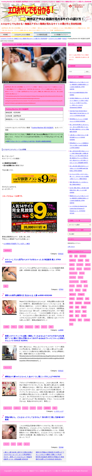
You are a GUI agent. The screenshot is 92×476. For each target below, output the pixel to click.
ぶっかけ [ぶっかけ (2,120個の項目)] (80, 264)
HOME (5, 34)
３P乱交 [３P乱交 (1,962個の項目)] (86, 320)
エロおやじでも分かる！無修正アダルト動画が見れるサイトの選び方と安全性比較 (24, 38)
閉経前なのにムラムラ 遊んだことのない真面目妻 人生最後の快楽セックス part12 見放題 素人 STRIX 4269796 (79, 85)
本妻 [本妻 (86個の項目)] (71, 307)
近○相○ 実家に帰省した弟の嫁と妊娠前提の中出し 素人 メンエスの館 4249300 (79, 190)
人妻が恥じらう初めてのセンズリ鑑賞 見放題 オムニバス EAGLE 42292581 (79, 137)
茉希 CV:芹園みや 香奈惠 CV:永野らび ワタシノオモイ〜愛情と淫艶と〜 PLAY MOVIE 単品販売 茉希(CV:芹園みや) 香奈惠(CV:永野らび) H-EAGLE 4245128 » (50, 455)
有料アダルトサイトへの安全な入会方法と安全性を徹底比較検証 (28, 141)
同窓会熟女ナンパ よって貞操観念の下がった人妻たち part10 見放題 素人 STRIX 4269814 (79, 145)
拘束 (37, 327)
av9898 (60, 330)
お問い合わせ (71, 246)
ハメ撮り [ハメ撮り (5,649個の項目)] (84, 281)
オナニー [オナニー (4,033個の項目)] (87, 269)
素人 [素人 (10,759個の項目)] (77, 315)
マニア (32, 408)
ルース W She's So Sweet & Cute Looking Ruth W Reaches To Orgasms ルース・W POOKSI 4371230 (78, 210)
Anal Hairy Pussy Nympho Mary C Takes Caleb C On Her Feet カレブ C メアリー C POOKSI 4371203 (79, 113)
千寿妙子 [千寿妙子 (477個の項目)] (81, 294)
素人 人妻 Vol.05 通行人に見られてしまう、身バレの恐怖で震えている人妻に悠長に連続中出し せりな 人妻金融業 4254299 (79, 128)
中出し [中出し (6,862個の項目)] (78, 290)
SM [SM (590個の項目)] (76, 256)
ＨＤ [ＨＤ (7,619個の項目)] (71, 324)
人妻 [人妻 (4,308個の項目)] (84, 290)
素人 (6, 286)
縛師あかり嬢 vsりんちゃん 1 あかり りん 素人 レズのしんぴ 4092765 (32, 377)
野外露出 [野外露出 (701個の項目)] (72, 320)
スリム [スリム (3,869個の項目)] (80, 277)
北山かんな (29, 327)
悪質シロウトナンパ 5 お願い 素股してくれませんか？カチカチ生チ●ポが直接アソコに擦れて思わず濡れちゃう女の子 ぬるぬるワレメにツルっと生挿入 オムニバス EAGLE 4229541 (35, 338)
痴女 (51, 327)
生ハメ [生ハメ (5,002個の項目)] (78, 311)
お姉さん (17, 408)
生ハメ (44, 327)
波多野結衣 (7, 250)
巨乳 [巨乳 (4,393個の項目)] (87, 298)
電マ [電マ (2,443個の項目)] (79, 320)
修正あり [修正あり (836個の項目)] (72, 294)
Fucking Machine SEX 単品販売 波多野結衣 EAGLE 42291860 (22, 44)
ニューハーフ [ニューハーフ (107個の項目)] (74, 281)
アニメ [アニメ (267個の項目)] (79, 269)
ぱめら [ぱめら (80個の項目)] (72, 264)
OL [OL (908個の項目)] (71, 256)
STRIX (61, 289)
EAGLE (65, 38)
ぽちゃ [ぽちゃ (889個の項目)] (88, 264)
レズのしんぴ (58, 411)
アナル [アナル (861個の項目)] (72, 269)
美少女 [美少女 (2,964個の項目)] (84, 315)
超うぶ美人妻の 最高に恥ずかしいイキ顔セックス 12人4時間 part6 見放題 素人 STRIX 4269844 (79, 168)
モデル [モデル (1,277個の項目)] (79, 286)
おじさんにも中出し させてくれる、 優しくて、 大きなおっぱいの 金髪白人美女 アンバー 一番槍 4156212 (79, 176)
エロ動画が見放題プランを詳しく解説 (17, 243)
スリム (25, 408)
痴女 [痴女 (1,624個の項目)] (84, 311)
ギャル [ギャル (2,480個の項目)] (82, 273)
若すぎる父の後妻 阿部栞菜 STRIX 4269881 (79, 94)
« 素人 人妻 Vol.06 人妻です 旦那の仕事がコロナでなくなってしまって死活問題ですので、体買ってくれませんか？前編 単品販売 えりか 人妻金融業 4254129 (18, 455)
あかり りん (8, 408)
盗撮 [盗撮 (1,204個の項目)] (71, 315)
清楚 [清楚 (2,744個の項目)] (77, 307)
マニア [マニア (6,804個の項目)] (72, 286)
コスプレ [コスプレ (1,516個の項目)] (72, 277)
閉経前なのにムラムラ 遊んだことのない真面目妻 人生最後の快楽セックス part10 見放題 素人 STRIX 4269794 (79, 199)
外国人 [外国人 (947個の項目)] (72, 298)
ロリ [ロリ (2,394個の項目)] (71, 290)
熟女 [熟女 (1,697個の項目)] (71, 311)
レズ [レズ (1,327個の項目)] (85, 286)
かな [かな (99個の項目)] (87, 260)
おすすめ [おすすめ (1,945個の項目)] (83, 256)
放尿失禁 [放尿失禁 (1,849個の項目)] (78, 303)
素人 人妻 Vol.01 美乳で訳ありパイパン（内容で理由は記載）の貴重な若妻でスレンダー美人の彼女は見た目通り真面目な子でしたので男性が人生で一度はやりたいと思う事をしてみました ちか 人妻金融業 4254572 (79, 156)
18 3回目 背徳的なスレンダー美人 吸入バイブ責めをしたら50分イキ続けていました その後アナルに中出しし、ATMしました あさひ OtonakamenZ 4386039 (79, 103)
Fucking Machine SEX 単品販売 (42, 127)
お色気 (6, 327)
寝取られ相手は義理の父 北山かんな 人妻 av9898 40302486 (28, 295)
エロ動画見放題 (42, 34)
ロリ (13, 444)
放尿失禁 (47, 408)
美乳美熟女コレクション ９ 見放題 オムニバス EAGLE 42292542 (79, 120)
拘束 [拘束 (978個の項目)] (71, 303)
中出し (14, 327)
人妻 (21, 327)
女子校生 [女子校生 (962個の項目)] (80, 298)
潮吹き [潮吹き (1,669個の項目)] (84, 307)
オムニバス (7, 367)
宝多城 (61, 447)
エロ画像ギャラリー (61, 34)
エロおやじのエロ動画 (22, 34)
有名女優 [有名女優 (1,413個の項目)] (87, 303)
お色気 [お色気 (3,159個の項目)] (80, 260)
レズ (40, 408)
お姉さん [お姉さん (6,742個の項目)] (72, 260)
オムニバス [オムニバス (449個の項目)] (73, 273)
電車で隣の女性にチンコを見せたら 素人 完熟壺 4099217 (79, 183)
